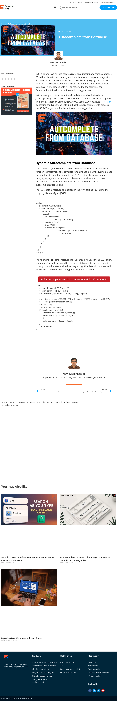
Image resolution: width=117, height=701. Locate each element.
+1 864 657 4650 (74, 2)
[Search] (83, 7)
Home (3, 24)
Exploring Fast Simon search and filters (21, 638)
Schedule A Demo (91, 2)
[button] (55, 7)
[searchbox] (71, 7)
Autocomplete (66, 31)
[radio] (2, 79)
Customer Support (108, 2)
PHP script (106, 101)
